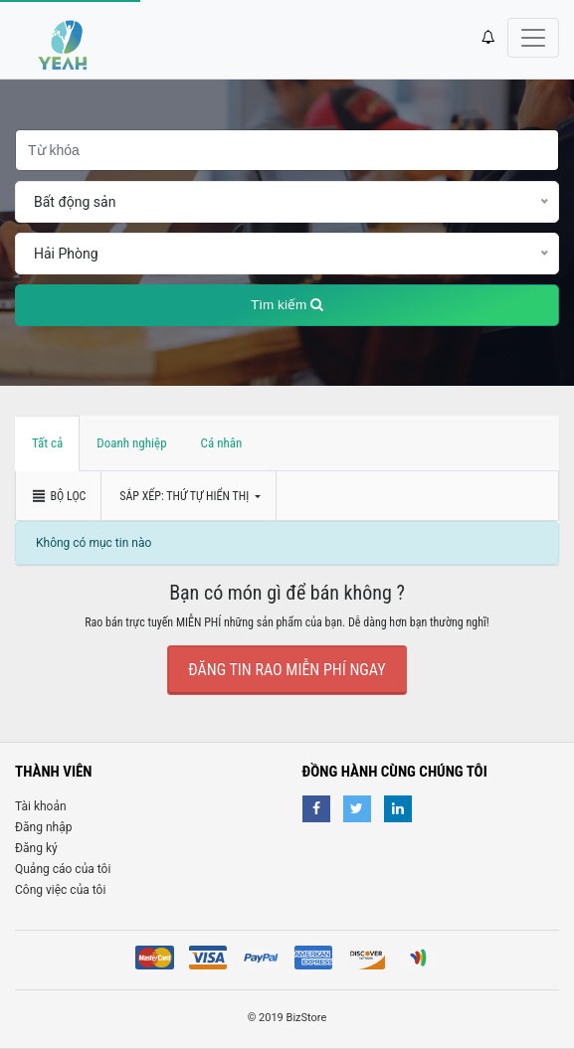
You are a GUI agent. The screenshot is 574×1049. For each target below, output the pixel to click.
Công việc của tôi (60, 890)
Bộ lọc (58, 496)
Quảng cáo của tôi (62, 869)
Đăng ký (36, 848)
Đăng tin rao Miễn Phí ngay (286, 669)
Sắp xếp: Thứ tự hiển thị (185, 496)
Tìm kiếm (287, 304)
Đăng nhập (43, 827)
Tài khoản (41, 806)
